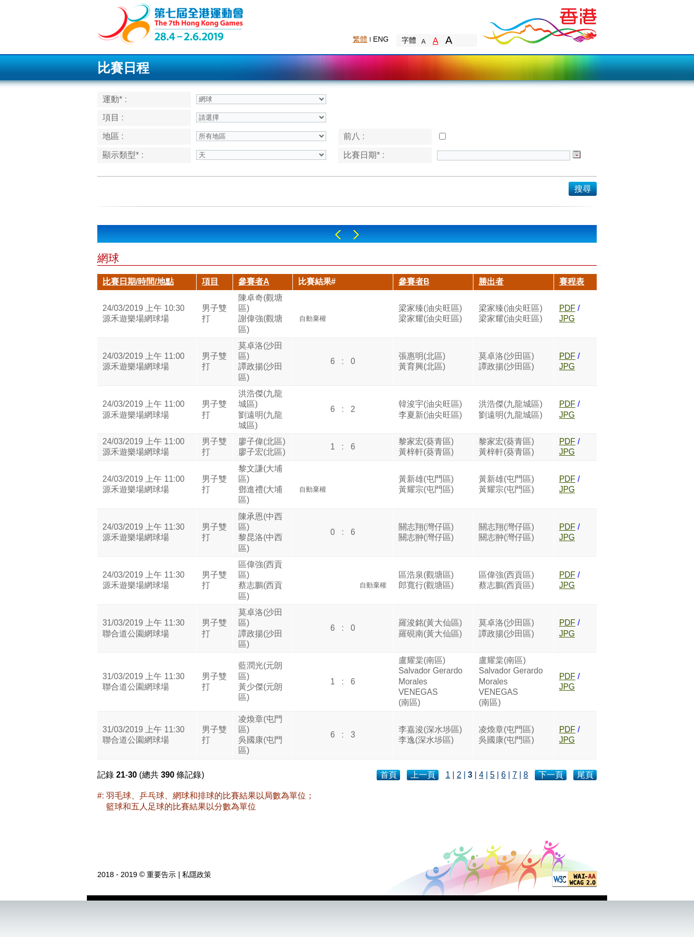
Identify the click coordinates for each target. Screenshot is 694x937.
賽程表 (571, 281)
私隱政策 (196, 874)
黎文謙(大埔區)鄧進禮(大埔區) (260, 484)
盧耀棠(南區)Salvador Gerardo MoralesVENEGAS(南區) (430, 681)
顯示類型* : (123, 155)
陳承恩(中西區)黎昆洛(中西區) (260, 532)
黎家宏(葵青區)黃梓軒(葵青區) (426, 446)
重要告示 (161, 874)
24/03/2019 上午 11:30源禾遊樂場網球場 (143, 532)
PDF (567, 308)
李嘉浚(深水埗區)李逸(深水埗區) (430, 734)
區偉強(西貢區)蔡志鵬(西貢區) (260, 580)
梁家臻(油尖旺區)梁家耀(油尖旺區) (430, 313)
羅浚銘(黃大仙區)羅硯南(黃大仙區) (430, 628)
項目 (210, 281)
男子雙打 (214, 313)
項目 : (113, 117)
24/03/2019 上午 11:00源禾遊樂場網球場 (143, 361)
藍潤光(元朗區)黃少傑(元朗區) (260, 681)
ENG (381, 39)
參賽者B (414, 281)
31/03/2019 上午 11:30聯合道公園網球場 (143, 628)
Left (338, 234)
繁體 (360, 39)
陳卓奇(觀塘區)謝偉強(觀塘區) (260, 313)
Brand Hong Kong (539, 23)
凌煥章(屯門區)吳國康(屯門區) (260, 735)
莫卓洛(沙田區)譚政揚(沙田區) (260, 361)
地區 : (113, 136)
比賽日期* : (363, 155)
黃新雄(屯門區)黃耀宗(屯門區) (426, 484)
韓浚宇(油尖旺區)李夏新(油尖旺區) (430, 409)
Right (356, 234)
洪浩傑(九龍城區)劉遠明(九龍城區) (260, 409)
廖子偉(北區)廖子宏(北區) (261, 446)
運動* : (114, 99)
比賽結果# (317, 281)
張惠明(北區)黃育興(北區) (422, 361)
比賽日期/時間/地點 (138, 281)
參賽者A (253, 281)
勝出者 (491, 281)
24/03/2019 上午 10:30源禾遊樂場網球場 (143, 313)
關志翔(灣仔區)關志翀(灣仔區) (426, 532)
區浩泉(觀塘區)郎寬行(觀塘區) (426, 580)
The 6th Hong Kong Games (171, 23)
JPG (567, 318)
